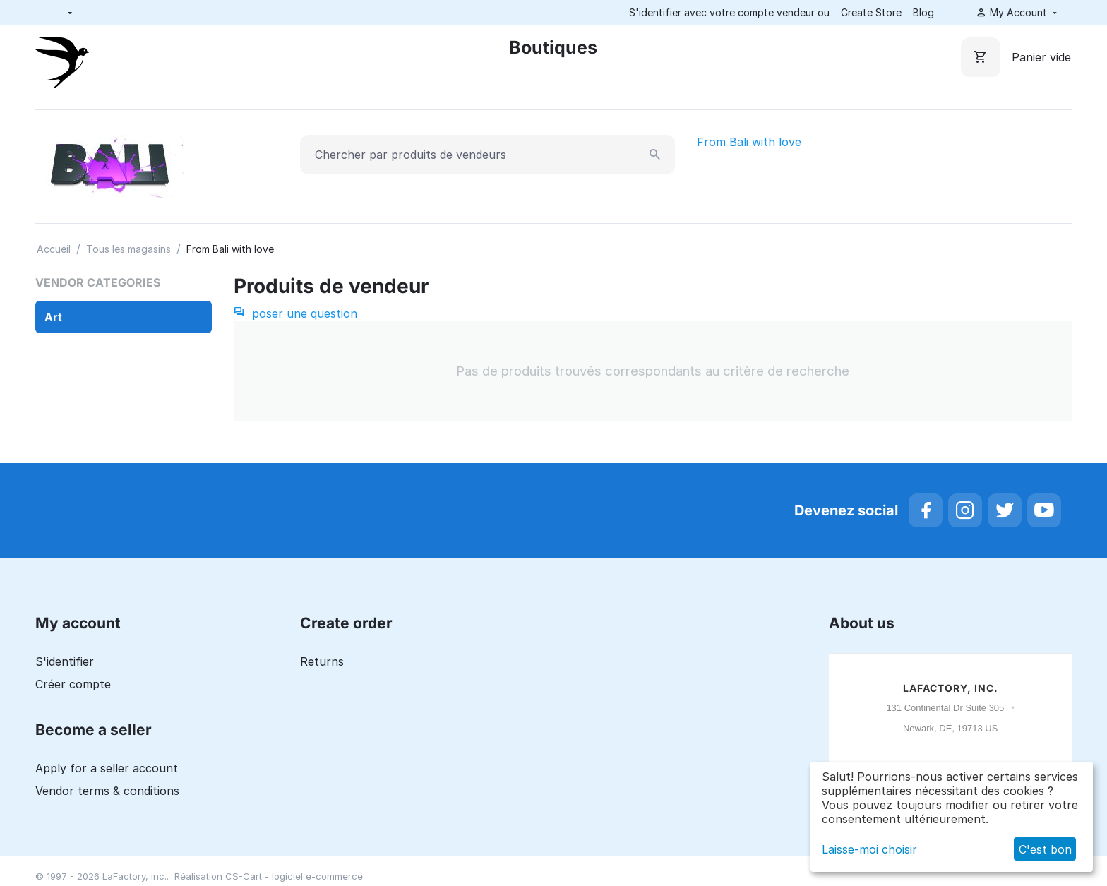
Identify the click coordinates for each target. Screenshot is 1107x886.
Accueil (54, 249)
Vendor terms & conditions (107, 791)
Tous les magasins (128, 249)
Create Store (871, 12)
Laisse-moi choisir (869, 849)
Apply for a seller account (106, 768)
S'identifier (64, 661)
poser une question (295, 313)
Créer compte (73, 684)
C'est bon (1045, 849)
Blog (923, 12)
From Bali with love (749, 142)
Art (53, 317)
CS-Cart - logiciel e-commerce (294, 876)
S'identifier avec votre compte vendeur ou (729, 12)
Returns (322, 661)
